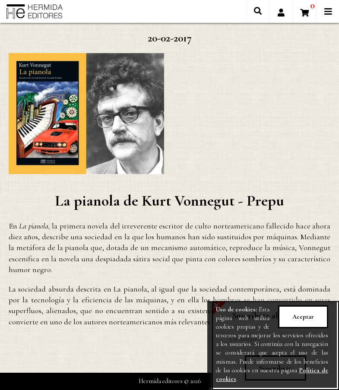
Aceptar (303, 316)
